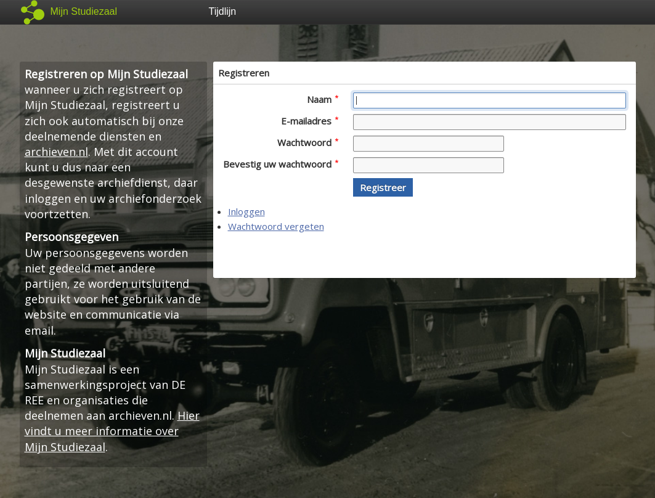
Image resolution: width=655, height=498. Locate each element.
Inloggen (246, 211)
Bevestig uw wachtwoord (280, 164)
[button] (383, 187)
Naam (322, 99)
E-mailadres (309, 121)
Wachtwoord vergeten (276, 226)
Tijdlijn (223, 11)
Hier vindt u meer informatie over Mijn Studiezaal (112, 431)
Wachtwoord (307, 142)
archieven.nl (56, 151)
